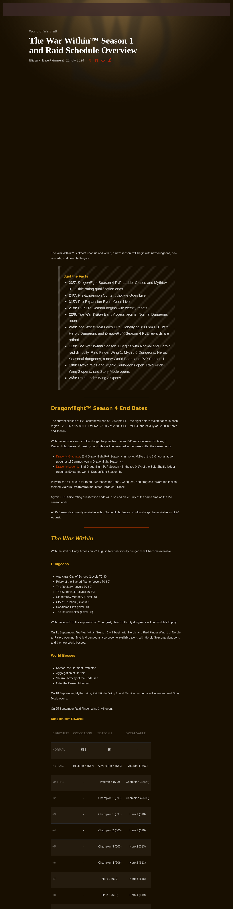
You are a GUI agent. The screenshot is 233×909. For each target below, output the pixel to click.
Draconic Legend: (68, 295)
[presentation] (14, 9)
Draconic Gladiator (68, 285)
